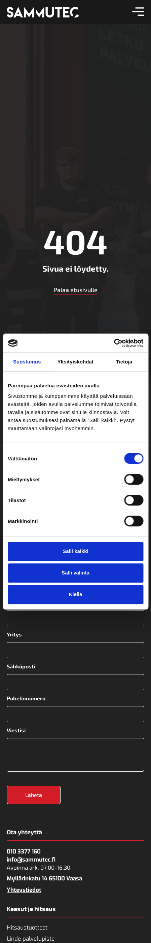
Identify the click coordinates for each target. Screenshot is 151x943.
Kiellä (75, 594)
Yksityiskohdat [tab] (75, 361)
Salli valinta (75, 572)
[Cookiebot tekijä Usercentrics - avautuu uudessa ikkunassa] (113, 343)
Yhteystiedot (24, 890)
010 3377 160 (24, 851)
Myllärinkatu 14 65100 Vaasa (44, 878)
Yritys (14, 634)
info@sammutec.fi (31, 860)
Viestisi (16, 730)
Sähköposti (21, 666)
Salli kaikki (75, 551)
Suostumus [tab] (27, 361)
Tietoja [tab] (124, 361)
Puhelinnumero (26, 698)
